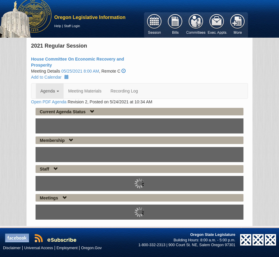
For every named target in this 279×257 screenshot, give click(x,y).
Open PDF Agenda (49, 101)
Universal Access (38, 248)
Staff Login (72, 26)
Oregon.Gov (91, 248)
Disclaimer (12, 248)
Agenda (49, 91)
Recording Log (124, 91)
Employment (67, 248)
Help (57, 26)
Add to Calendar (50, 77)
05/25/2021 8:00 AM (80, 71)
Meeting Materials (85, 91)
